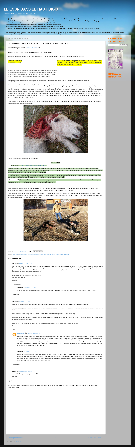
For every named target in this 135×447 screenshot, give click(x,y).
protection (59, 254)
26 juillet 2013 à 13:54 (25, 371)
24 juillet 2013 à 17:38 (30, 351)
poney (49, 254)
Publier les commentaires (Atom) (26, 442)
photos (44, 254)
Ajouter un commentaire (16, 381)
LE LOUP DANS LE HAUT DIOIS (31, 9)
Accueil (55, 438)
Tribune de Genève (32, 48)
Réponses (17, 284)
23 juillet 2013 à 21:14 (34, 333)
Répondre (15, 280)
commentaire (23, 254)
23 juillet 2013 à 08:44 (30, 287)
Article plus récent (15, 438)
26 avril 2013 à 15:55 (25, 263)
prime (53, 254)
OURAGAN (20, 333)
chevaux (15, 254)
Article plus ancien (95, 438)
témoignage (65, 254)
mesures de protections (35, 254)
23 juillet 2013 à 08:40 (25, 301)
